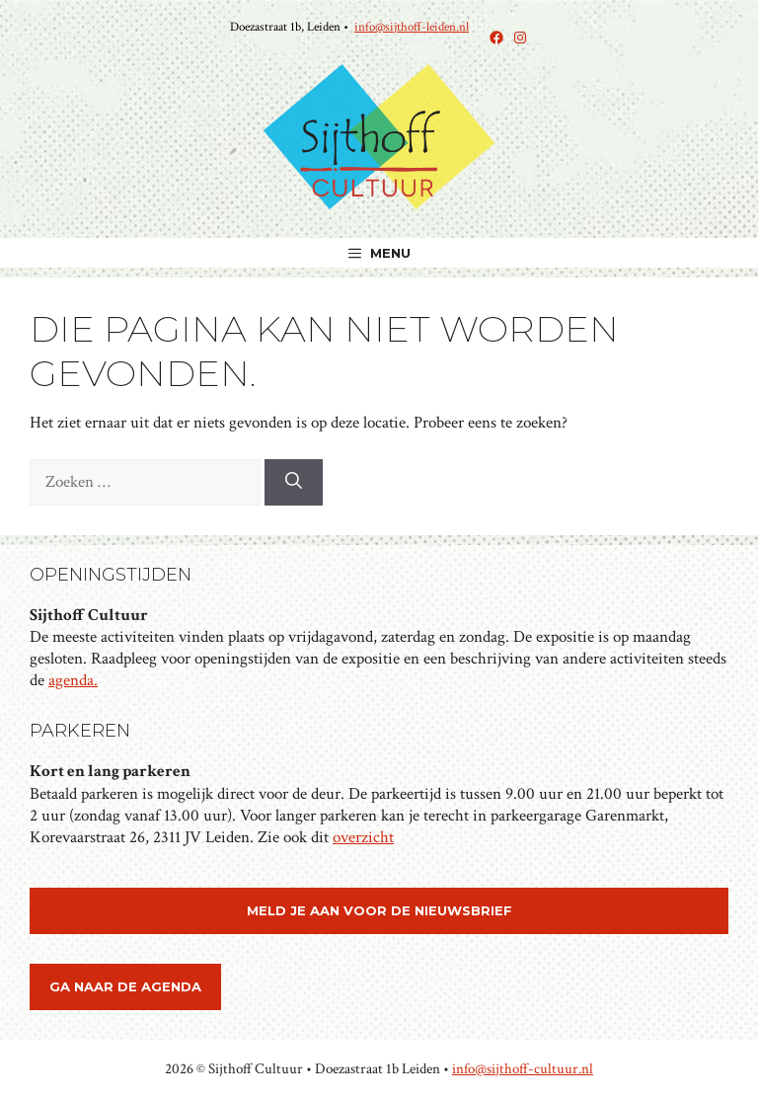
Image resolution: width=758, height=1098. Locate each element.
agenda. (73, 680)
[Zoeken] (294, 483)
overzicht (363, 837)
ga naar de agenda (125, 986)
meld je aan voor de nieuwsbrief (379, 910)
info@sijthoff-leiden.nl (411, 27)
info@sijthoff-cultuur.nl (522, 1068)
